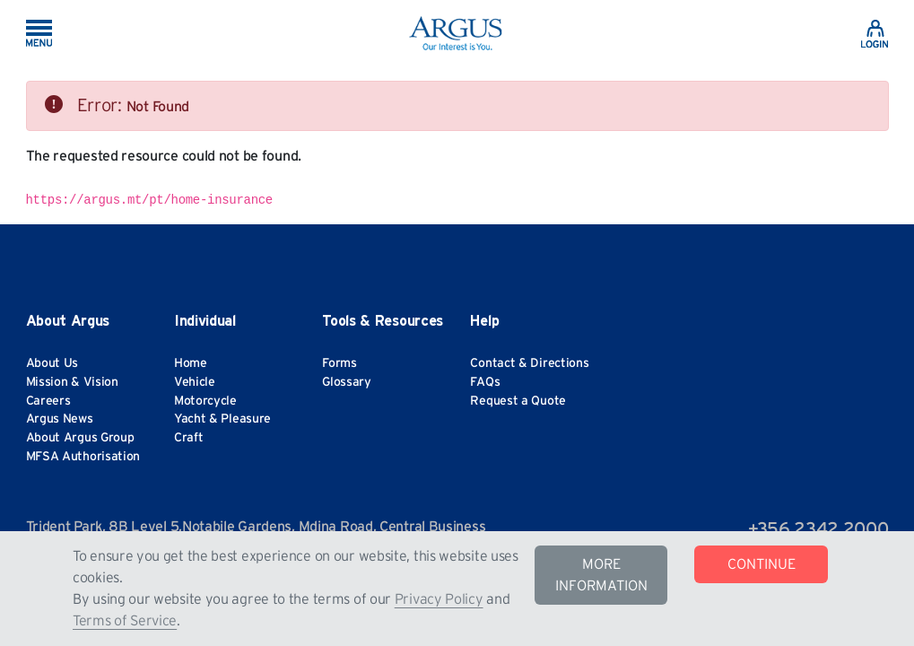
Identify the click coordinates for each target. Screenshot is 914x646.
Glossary (346, 382)
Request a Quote (518, 401)
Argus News (59, 419)
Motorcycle (205, 401)
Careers (48, 401)
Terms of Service (125, 621)
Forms (339, 363)
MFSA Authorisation (83, 456)
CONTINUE (761, 564)
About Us (52, 363)
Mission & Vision (72, 382)
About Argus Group (80, 438)
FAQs (485, 382)
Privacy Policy (439, 599)
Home (190, 363)
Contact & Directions (529, 363)
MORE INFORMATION (601, 575)
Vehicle (194, 382)
